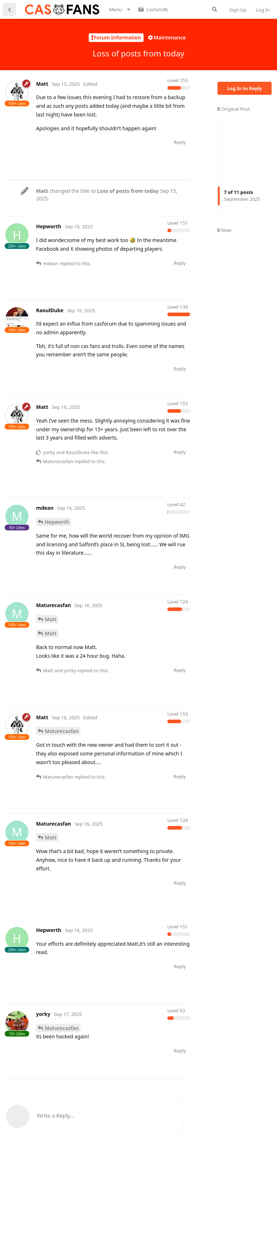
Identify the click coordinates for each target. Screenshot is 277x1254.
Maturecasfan (62, 765)
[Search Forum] (214, 9)
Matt (51, 654)
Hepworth (57, 556)
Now (224, 230)
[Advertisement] (136, 196)
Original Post (233, 109)
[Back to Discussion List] (9, 9)
